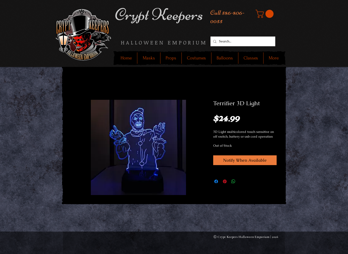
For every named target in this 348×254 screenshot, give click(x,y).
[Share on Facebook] (216, 181)
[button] (266, 14)
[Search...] (242, 41)
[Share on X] (242, 181)
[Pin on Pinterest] (224, 181)
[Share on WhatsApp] (233, 181)
